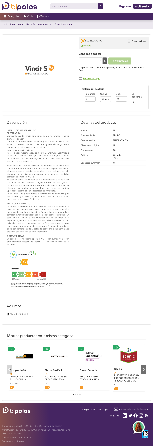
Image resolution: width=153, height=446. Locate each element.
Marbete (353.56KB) (18, 314)
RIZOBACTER (15, 383)
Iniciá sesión (142, 6)
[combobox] (105, 99)
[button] (12, 16)
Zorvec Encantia (88, 370)
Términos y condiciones (13, 441)
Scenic (118, 368)
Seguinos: (114, 415)
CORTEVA (84, 383)
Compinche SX (18, 370)
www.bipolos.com (53, 426)
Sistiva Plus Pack (54, 370)
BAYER (117, 385)
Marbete (86, 45)
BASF (47, 383)
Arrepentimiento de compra (95, 409)
